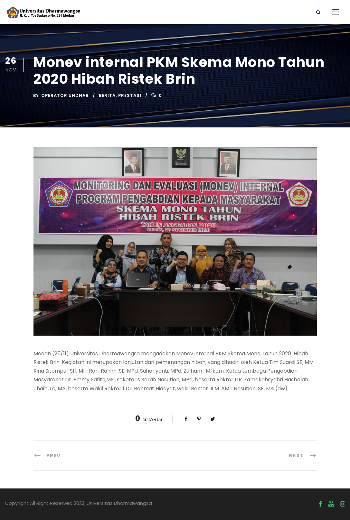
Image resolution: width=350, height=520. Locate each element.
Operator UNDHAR (65, 95)
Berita (107, 95)
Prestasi (129, 95)
